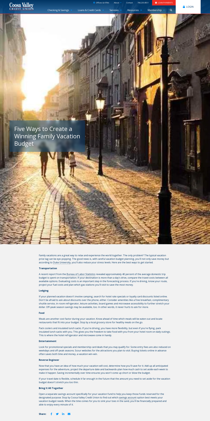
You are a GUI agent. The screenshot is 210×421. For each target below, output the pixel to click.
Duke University (62, 262)
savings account (127, 397)
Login (190, 6)
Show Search (171, 10)
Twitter (57, 414)
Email (69, 414)
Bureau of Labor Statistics (81, 274)
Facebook (51, 414)
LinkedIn (63, 414)
